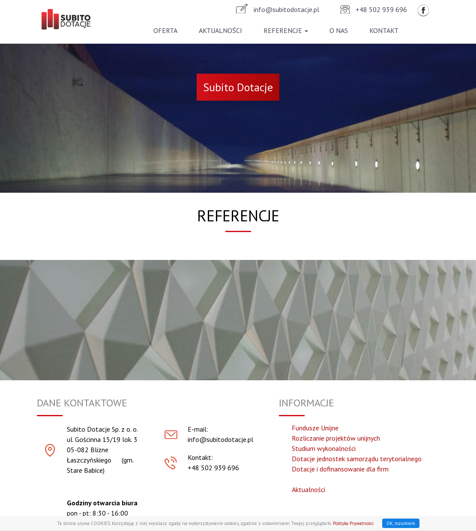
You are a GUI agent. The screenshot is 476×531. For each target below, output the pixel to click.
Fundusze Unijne (315, 428)
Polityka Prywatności (353, 523)
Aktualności (220, 31)
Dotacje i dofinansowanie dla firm (340, 469)
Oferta (165, 31)
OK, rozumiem (400, 523)
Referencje (285, 31)
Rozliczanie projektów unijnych (336, 438)
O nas (338, 31)
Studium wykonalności (324, 448)
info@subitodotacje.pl (286, 10)
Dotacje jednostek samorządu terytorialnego (357, 458)
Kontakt (383, 31)
